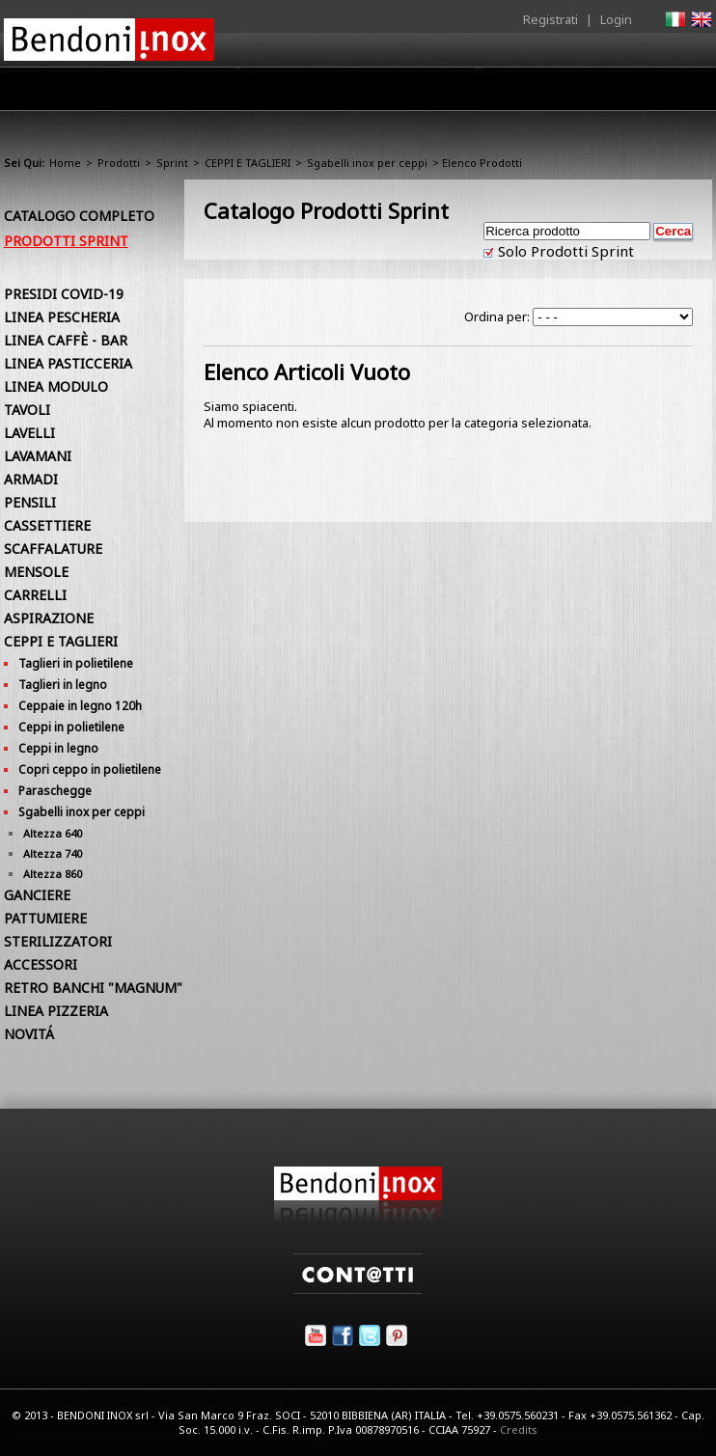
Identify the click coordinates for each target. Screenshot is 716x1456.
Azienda (204, 93)
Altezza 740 (52, 853)
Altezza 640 (52, 833)
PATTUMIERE (45, 918)
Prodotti (284, 93)
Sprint (172, 162)
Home (131, 88)
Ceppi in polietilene (71, 727)
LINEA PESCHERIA (62, 317)
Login (616, 19)
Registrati (550, 19)
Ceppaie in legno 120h (80, 706)
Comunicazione (516, 93)
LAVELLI (29, 433)
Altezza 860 (52, 873)
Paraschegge (55, 791)
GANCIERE (37, 895)
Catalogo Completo (79, 215)
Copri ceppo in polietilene (89, 769)
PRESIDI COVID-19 (64, 294)
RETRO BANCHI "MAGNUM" (93, 987)
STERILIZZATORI (58, 941)
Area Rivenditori (389, 93)
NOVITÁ (29, 1034)
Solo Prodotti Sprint (564, 251)
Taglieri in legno (62, 684)
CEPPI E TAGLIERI (247, 162)
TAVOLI (27, 409)
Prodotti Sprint (66, 241)
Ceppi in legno (58, 748)
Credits (518, 1429)
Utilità (611, 93)
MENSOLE (36, 572)
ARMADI (31, 479)
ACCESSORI (40, 964)
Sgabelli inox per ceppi (367, 162)
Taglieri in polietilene (75, 663)
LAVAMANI (37, 456)
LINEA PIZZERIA (56, 1011)
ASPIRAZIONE (49, 618)
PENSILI (30, 502)
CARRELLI (35, 595)
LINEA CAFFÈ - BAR (65, 340)
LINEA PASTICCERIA (68, 363)
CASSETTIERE (47, 525)
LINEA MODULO (56, 386)
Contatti (685, 88)
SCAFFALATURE (53, 548)
